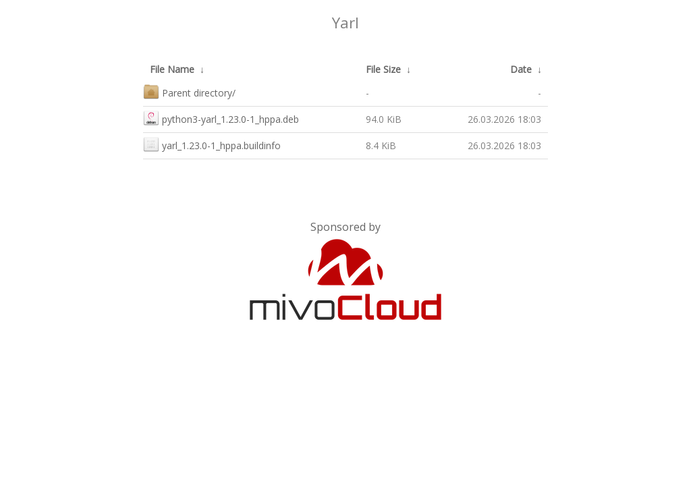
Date (521, 69)
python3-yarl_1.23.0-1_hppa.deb (221, 118)
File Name (172, 69)
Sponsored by (345, 226)
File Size (383, 69)
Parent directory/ (189, 91)
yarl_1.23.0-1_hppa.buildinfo (212, 144)
